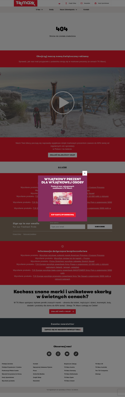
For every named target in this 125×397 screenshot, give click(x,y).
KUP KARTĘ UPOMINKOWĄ (62, 215)
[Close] (84, 173)
